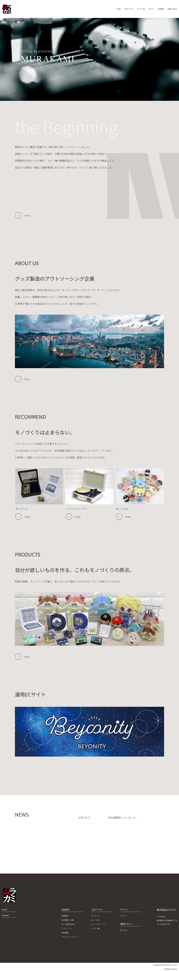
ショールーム (66, 928)
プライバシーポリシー (70, 937)
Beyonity (123, 930)
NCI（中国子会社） (68, 924)
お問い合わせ (171, 8)
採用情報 (64, 932)
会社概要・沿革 (67, 920)
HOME (105, 8)
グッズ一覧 (132, 8)
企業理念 (64, 915)
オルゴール (95, 915)
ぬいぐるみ (95, 920)
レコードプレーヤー (99, 924)
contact (5, 915)
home (4, 909)
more (27, 215)
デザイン (145, 8)
